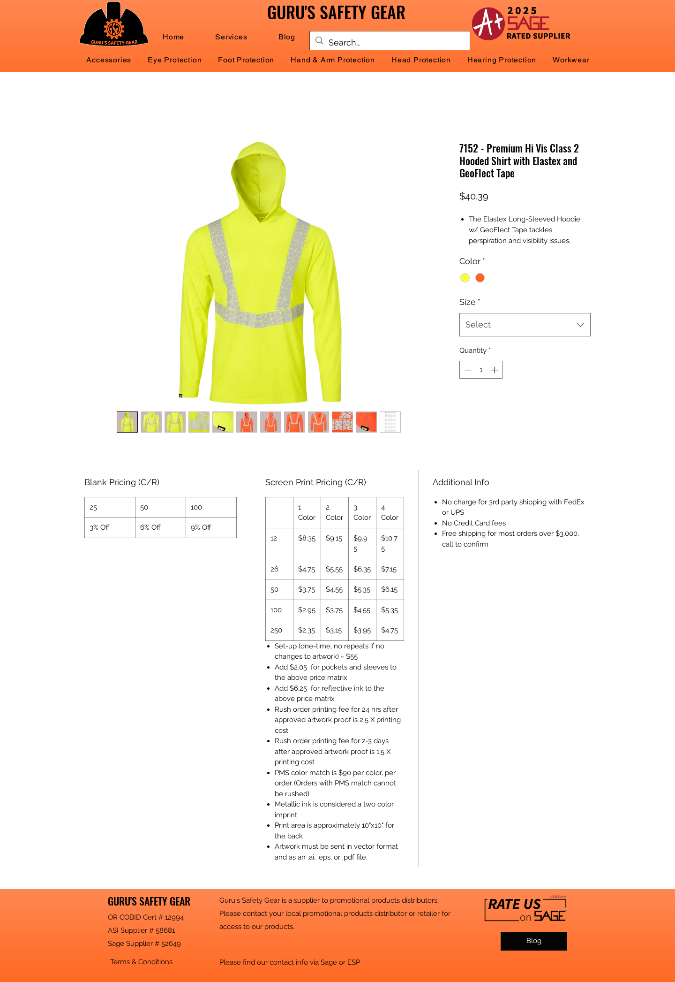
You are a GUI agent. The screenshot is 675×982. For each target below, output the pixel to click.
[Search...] (389, 42)
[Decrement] (467, 370)
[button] (231, 37)
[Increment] (495, 370)
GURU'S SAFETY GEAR (149, 900)
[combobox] (525, 324)
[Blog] (534, 941)
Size (469, 302)
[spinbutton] (481, 370)
